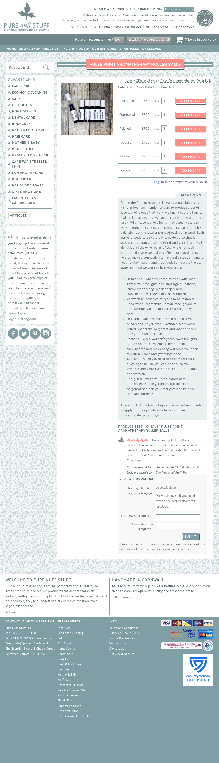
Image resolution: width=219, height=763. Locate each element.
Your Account (118, 643)
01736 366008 (131, 27)
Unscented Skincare (31, 155)
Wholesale (151, 49)
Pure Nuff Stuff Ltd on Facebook (13, 333)
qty (156, 101)
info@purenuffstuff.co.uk (32, 643)
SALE (16, 99)
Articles (131, 49)
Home (11, 49)
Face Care (21, 86)
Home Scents (24, 111)
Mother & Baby (26, 143)
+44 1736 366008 (182, 27)
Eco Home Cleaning (30, 92)
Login (119, 39)
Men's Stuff (23, 149)
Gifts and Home (26, 192)
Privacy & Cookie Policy (125, 633)
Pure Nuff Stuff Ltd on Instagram (45, 333)
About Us (51, 49)
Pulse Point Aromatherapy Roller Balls (185, 80)
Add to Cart (191, 101)
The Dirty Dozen (75, 49)
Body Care (21, 124)
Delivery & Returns (122, 654)
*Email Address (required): (142, 526)
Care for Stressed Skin (72, 690)
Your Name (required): (137, 516)
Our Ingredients (106, 49)
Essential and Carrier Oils (74, 716)
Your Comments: (141, 494)
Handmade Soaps (28, 185)
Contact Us (117, 648)
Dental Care (23, 118)
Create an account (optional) (149, 39)
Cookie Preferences (122, 638)
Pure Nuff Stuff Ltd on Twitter (24, 333)
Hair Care (21, 136)
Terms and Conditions (124, 628)
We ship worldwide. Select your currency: (128, 9)
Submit (190, 537)
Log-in (159, 182)
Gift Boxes (22, 105)
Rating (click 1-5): (140, 488)
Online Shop (29, 49)
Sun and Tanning (28, 173)
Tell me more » (16, 612)
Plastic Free (24, 179)
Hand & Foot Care (28, 130)
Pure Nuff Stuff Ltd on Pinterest (35, 333)
